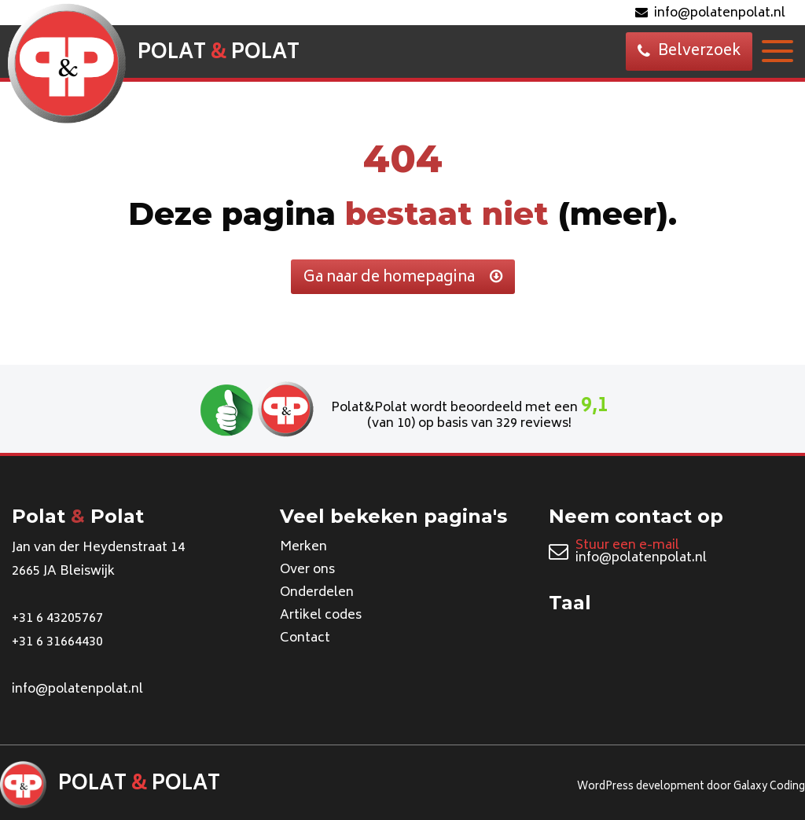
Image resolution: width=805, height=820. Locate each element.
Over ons (307, 570)
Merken (303, 547)
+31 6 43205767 (57, 619)
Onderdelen (317, 593)
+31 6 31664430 (57, 642)
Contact (305, 638)
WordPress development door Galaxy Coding (691, 787)
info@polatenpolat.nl (710, 13)
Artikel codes (321, 616)
